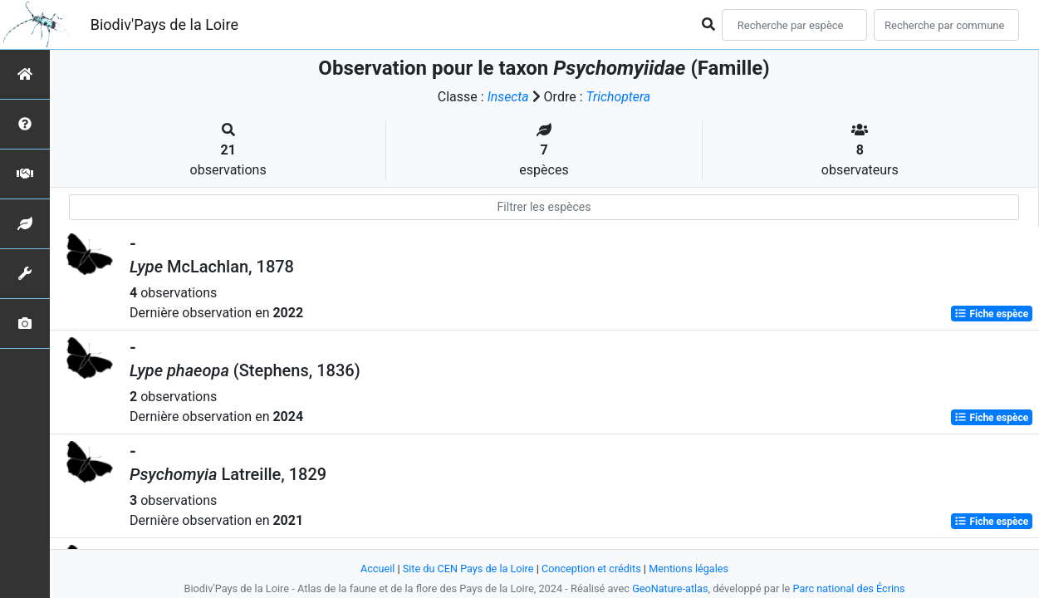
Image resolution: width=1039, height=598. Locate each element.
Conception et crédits (592, 568)
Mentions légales (690, 568)
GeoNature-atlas (669, 588)
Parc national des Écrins (849, 588)
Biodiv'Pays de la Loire (164, 24)
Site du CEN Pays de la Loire (467, 568)
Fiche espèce (991, 314)
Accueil (375, 568)
